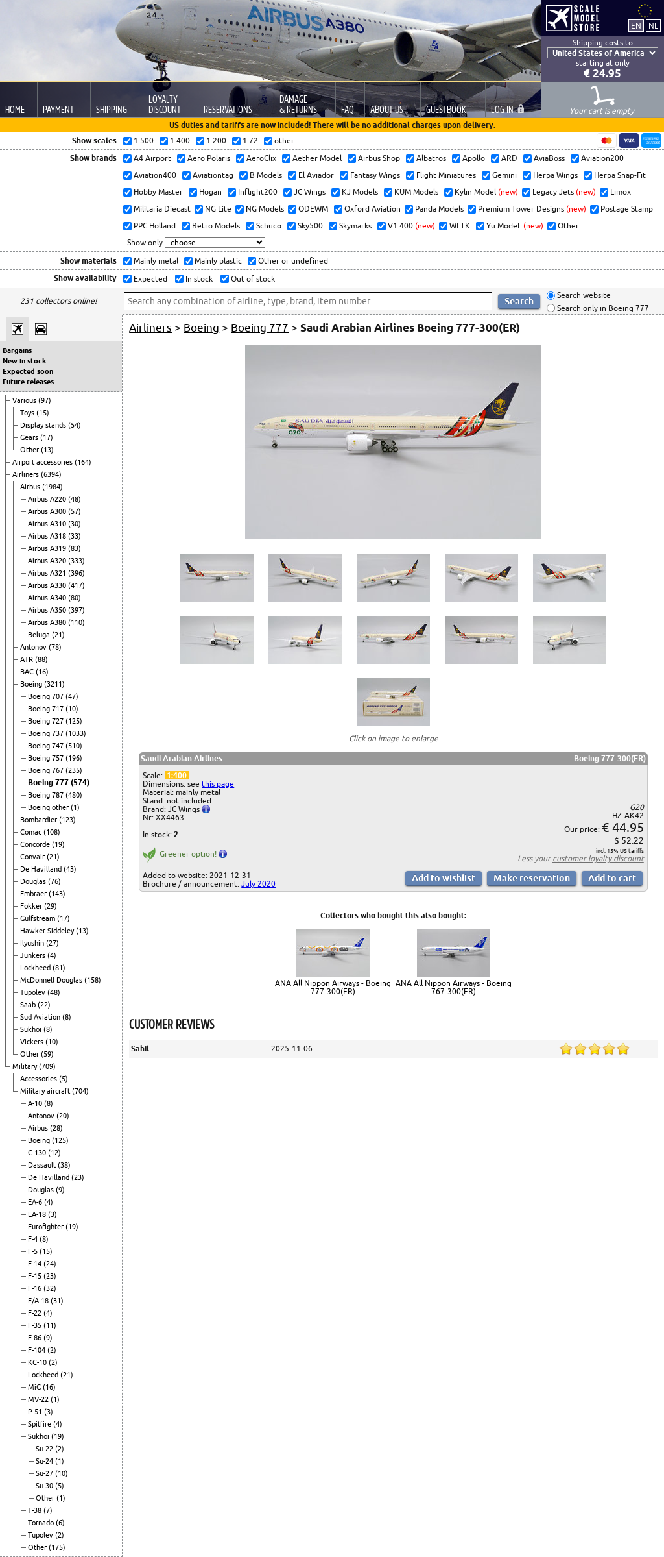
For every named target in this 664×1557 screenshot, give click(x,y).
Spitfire (40, 1424)
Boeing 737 (46, 733)
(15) (42, 413)
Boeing (32, 684)
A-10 (36, 1103)
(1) (75, 807)
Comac (31, 832)
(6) (60, 1522)
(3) (52, 1214)
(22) (44, 1005)
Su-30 (45, 1486)
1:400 (177, 775)
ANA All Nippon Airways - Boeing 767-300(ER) (454, 987)
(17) (46, 437)
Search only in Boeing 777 (602, 308)
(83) (74, 548)
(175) (57, 1547)
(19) (58, 844)
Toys (28, 413)
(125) (73, 721)
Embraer (34, 894)
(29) (50, 906)
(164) (83, 462)
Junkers (33, 955)
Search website (583, 295)
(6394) (51, 474)
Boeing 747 (46, 746)
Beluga (40, 635)
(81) (59, 968)
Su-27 (45, 1473)
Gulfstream (38, 918)
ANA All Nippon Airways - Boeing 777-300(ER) (333, 987)
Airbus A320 (48, 561)
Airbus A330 (48, 585)
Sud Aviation (41, 1017)
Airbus (31, 487)
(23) (77, 1177)
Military (25, 1066)
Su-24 (45, 1461)
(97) (44, 400)
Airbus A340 (48, 598)
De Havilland (42, 869)
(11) (49, 1325)
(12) (54, 1153)
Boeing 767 (46, 770)
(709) (47, 1066)
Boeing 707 (46, 696)
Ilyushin (33, 943)
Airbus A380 (48, 622)
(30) (74, 524)
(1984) (52, 487)
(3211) (54, 684)
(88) (41, 659)
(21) (58, 635)
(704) (80, 1091)
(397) (76, 610)
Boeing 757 (46, 758)
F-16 (35, 1288)
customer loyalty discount (598, 858)
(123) (67, 820)
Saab (29, 1005)
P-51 (36, 1412)
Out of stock (252, 279)
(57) (74, 511)
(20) (62, 1116)
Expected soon (28, 371)
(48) (74, 499)
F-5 (34, 1251)
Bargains (17, 350)
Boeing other (49, 807)
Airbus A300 (48, 511)
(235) (73, 770)
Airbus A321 (48, 573)
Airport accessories (43, 462)
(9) (60, 1190)
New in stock (24, 361)
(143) (57, 894)
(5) (63, 1079)
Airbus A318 (48, 536)
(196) (73, 758)
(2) (51, 1350)
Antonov (34, 647)
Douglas (34, 881)
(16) (42, 672)
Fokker (32, 906)
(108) (51, 832)
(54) (74, 425)
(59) (47, 1054)
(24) (49, 1264)
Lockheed (36, 968)
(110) (76, 622)
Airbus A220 (48, 499)
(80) (74, 598)
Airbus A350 (48, 610)
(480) (73, 795)
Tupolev (33, 992)
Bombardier (39, 820)
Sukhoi (31, 1029)
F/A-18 (39, 1301)
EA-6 (36, 1202)
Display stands (44, 425)
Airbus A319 (48, 548)
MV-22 (39, 1399)
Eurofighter (46, 1227)
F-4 (34, 1239)
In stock (198, 279)
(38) (64, 1165)
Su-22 (45, 1449)
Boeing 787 (46, 795)
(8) (66, 1017)
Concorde (36, 844)
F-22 (35, 1313)
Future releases (28, 382)
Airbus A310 (48, 524)
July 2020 (258, 883)
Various (25, 400)
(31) (57, 1301)
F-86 (35, 1338)
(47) (71, 696)
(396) (76, 573)
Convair (33, 857)
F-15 (35, 1276)
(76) (54, 881)
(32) (49, 1288)
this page (218, 783)
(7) (48, 1510)
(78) (55, 647)
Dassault (43, 1165)
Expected (149, 279)
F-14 (35, 1264)
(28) (56, 1128)
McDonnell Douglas (52, 980)
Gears (30, 437)
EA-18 (38, 1214)
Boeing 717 (46, 709)
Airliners (26, 474)
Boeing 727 (46, 721)
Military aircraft (46, 1091)
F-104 (37, 1350)
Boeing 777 (49, 782)
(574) (80, 782)
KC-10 (38, 1362)
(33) (74, 536)
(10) (71, 709)
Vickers (32, 1042)
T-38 (35, 1510)
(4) (51, 955)
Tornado (42, 1522)
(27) (52, 943)
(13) (47, 450)
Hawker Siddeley (48, 931)
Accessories (39, 1079)
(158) (92, 980)
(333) (76, 561)
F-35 (35, 1325)
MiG (35, 1387)
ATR (27, 659)
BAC (28, 672)
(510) (73, 746)
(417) (76, 585)
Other (30, 450)
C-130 (38, 1153)
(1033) (75, 733)
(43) (70, 869)
